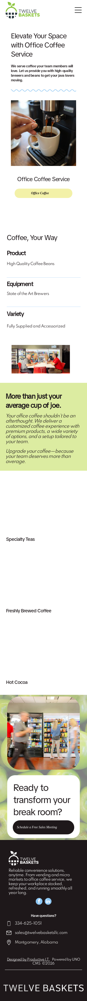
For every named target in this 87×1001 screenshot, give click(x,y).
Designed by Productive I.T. (28, 960)
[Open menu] (78, 10)
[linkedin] (48, 902)
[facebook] (39, 902)
